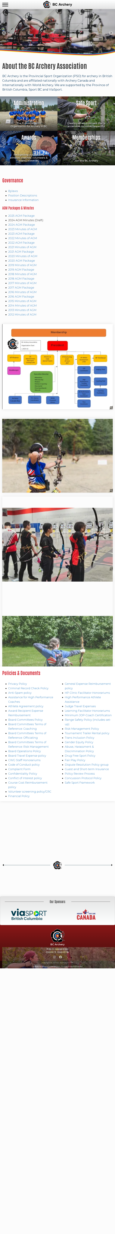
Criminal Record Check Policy (28, 688)
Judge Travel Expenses (80, 706)
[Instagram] (54, 957)
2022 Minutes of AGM (22, 238)
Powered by (71, 966)
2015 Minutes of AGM (22, 301)
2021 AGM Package (21, 251)
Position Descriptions (22, 195)
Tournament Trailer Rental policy (87, 733)
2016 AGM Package (21, 296)
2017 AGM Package (21, 287)
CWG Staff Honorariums (24, 760)
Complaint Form (19, 769)
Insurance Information (23, 200)
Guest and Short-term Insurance (87, 769)
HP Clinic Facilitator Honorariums (87, 692)
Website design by (46, 966)
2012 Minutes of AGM (22, 314)
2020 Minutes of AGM (22, 256)
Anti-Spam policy (20, 692)
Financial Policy (19, 796)
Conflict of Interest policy (25, 778)
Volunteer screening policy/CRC (29, 791)
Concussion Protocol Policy (83, 778)
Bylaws (13, 191)
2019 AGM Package (21, 269)
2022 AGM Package (21, 242)
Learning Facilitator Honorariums (87, 710)
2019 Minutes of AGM (22, 265)
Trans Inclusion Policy (79, 737)
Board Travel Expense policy (27, 755)
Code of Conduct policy (24, 764)
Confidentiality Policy (22, 773)
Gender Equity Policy (79, 742)
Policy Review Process (80, 773)
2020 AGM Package (21, 260)
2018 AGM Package (21, 278)
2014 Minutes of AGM (22, 305)
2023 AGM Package (21, 233)
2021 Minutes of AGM (22, 247)
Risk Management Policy (82, 728)
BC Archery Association (57, 4)
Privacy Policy (17, 684)
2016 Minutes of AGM (22, 292)
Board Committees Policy (25, 719)
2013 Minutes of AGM (22, 310)
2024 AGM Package (21, 224)
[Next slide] (111, 33)
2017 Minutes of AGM (22, 283)
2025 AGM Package (21, 215)
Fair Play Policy (75, 760)
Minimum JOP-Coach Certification (88, 715)
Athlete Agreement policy (25, 706)
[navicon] (5, 5)
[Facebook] (60, 957)
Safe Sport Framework (80, 782)
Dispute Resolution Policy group (87, 764)
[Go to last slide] (4, 33)
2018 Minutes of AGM (22, 274)
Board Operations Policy (24, 751)
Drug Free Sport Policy (80, 755)
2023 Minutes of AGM (22, 229)
